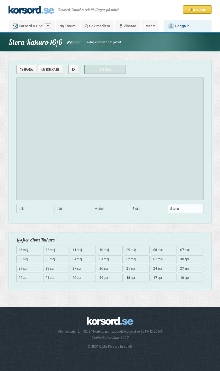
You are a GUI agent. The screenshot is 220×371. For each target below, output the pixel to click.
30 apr (184, 259)
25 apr (130, 268)
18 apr (130, 278)
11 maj (77, 250)
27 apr (77, 268)
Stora (174, 209)
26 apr (103, 268)
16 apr (184, 278)
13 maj (23, 250)
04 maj (77, 259)
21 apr (50, 278)
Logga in (179, 26)
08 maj (158, 250)
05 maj (50, 259)
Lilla (21, 209)
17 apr (157, 278)
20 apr (77, 278)
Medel (99, 209)
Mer (150, 26)
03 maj (104, 259)
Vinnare (127, 26)
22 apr (23, 278)
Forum (67, 26)
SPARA (26, 69)
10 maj (104, 250)
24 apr (157, 268)
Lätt (59, 209)
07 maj (185, 250)
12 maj (50, 250)
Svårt (136, 209)
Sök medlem (97, 26)
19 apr (103, 278)
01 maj (158, 259)
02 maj (131, 259)
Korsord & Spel (32, 26)
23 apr (184, 268)
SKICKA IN (50, 69)
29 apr (23, 268)
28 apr (50, 268)
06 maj (23, 259)
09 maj (131, 250)
